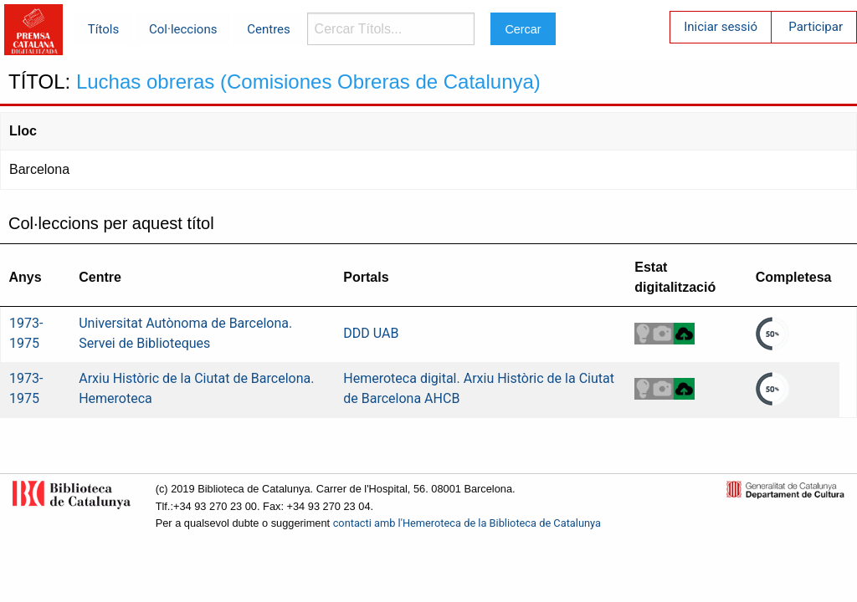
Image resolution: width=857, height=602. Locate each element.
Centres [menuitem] (268, 29)
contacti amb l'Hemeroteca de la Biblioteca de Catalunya (467, 523)
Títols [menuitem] (103, 29)
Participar (815, 26)
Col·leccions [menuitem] (183, 29)
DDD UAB (370, 333)
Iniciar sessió (720, 26)
